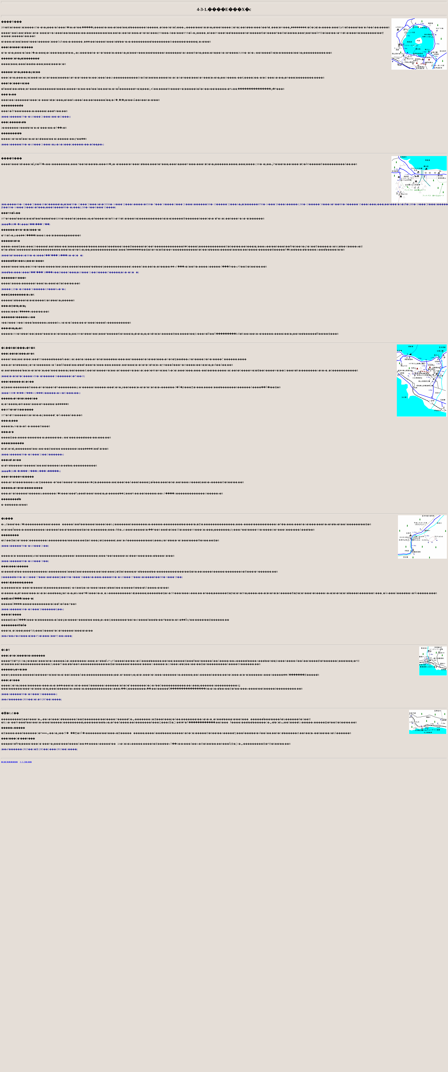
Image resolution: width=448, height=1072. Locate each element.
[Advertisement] (24, 784)
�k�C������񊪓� (12, 762)
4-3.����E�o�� (36, 762)
